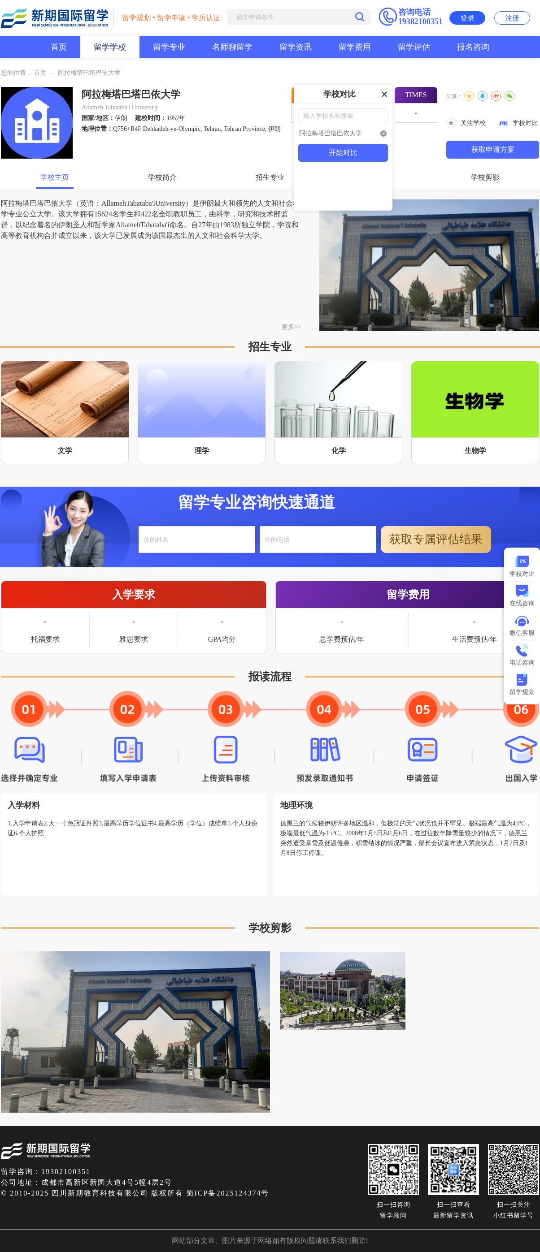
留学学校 (110, 47)
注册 (512, 18)
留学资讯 (295, 47)
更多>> (291, 327)
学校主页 (54, 177)
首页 (59, 47)
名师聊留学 (232, 47)
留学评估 (414, 47)
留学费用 (355, 47)
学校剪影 (485, 177)
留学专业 (169, 47)
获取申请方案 (492, 149)
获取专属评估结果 (436, 539)
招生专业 (270, 177)
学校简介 (162, 177)
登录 (467, 18)
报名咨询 (473, 47)
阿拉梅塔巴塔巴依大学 (89, 72)
